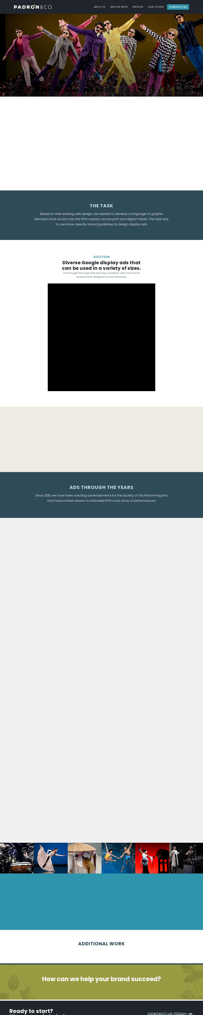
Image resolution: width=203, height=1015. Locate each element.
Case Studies (156, 7)
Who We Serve (119, 7)
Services (138, 7)
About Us (99, 7)
